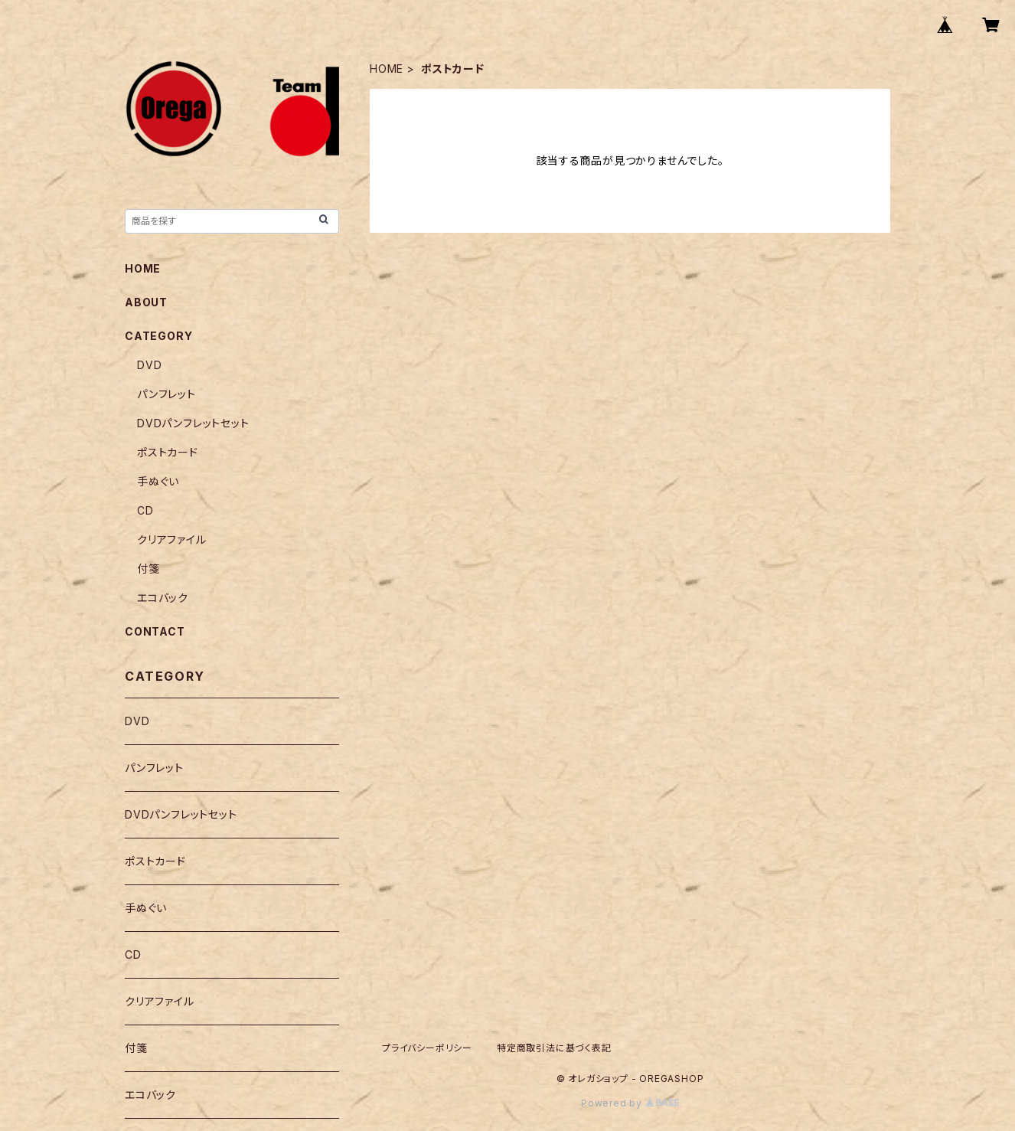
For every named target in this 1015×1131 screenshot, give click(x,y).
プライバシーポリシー (427, 1048)
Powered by (630, 1103)
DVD (149, 364)
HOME (386, 68)
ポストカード (167, 452)
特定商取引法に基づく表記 (554, 1048)
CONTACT (155, 631)
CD (145, 510)
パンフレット (166, 393)
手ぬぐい (158, 481)
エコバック (162, 597)
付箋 (148, 568)
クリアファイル (172, 539)
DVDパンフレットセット (193, 423)
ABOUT (146, 302)
